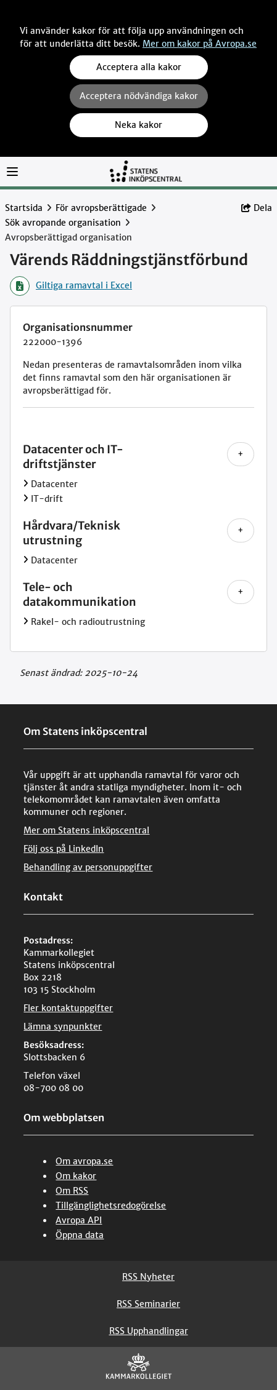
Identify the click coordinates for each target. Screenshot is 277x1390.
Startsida (24, 207)
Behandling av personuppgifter (87, 867)
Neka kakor (138, 124)
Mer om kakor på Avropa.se (200, 43)
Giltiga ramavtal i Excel (71, 286)
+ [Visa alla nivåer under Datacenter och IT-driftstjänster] (241, 453)
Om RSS (72, 1190)
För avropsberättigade (101, 207)
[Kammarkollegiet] (139, 1369)
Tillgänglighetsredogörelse (111, 1205)
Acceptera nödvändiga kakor (139, 95)
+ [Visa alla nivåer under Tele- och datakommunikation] (241, 591)
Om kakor (76, 1176)
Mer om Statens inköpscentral (86, 830)
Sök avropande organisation (63, 222)
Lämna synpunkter (62, 1026)
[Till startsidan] (145, 170)
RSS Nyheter (148, 1276)
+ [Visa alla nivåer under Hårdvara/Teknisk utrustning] (241, 530)
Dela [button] (256, 207)
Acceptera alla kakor (138, 67)
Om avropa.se (84, 1161)
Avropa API (79, 1220)
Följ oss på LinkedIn (63, 848)
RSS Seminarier (148, 1303)
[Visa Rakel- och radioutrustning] (25, 621)
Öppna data (80, 1235)
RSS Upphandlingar (148, 1330)
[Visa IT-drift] (25, 498)
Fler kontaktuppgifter (68, 1008)
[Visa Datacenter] (25, 484)
